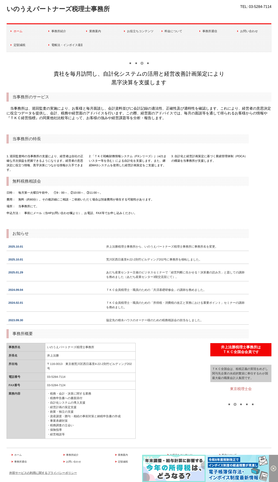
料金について (173, 31)
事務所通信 (209, 31)
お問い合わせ (249, 31)
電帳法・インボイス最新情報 (66, 45)
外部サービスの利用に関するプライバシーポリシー (43, 473)
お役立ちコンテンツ (140, 31)
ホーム (18, 31)
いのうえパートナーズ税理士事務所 (58, 8)
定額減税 (19, 45)
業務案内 (95, 31)
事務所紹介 (58, 31)
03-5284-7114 (260, 7)
